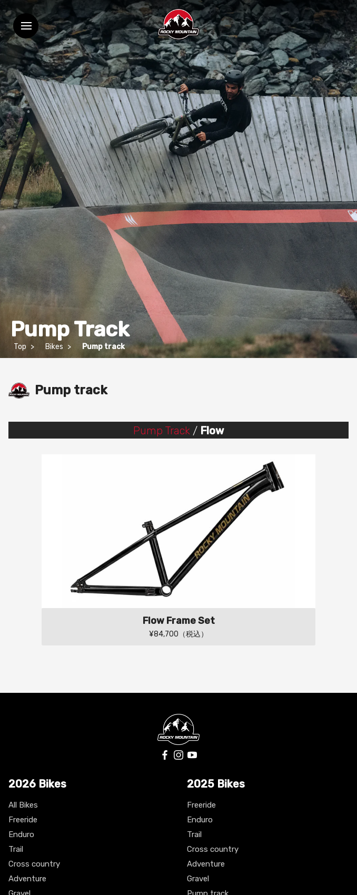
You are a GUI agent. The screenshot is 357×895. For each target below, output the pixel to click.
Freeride (22, 819)
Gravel (198, 878)
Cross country (34, 864)
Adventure (27, 878)
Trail (15, 849)
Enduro (21, 834)
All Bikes (23, 805)
